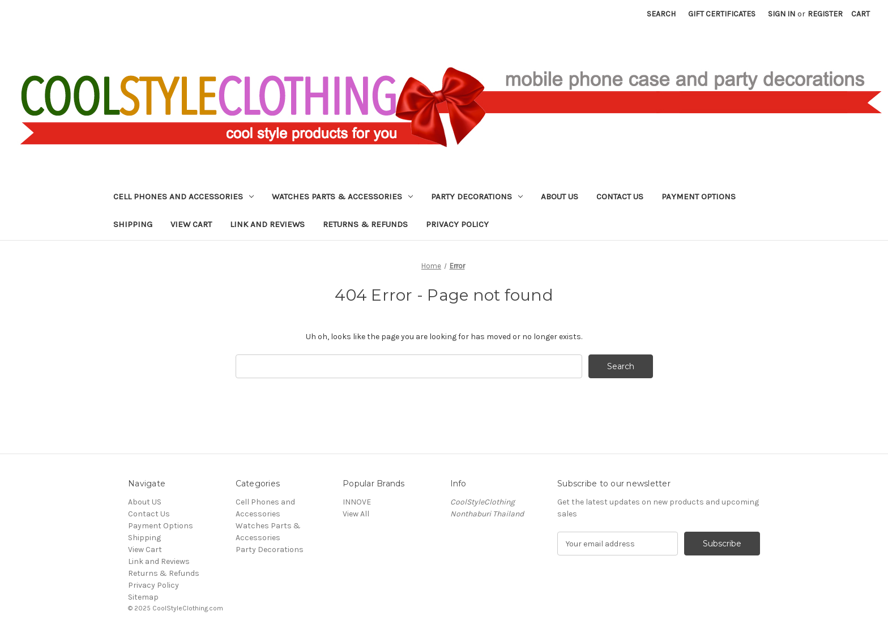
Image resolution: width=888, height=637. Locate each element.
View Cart (191, 224)
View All (356, 514)
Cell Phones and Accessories (183, 196)
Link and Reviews (267, 224)
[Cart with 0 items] (860, 14)
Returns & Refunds (365, 224)
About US (559, 196)
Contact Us (619, 196)
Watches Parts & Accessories (342, 196)
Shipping (132, 224)
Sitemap (143, 597)
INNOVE (357, 502)
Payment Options (698, 196)
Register (825, 14)
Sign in (781, 14)
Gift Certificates (721, 14)
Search (661, 14)
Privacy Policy (457, 224)
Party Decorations (477, 196)
